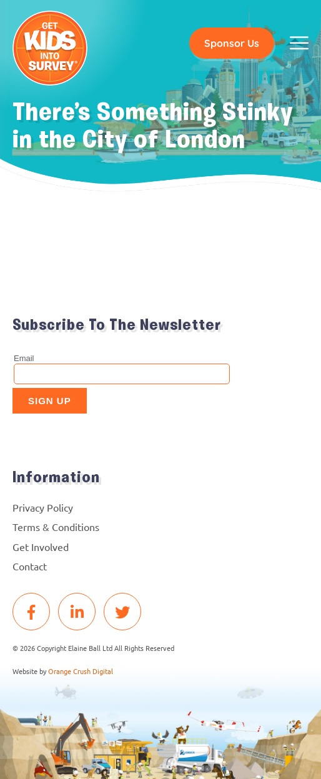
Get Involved (40, 546)
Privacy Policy (42, 507)
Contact (29, 566)
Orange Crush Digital (80, 671)
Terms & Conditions (55, 526)
